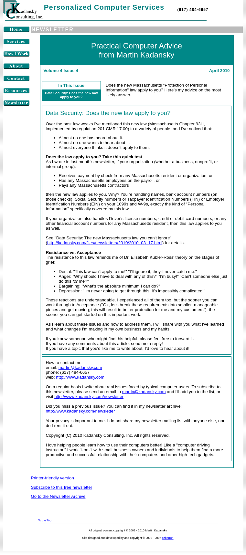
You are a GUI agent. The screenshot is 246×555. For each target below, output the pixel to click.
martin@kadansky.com (80, 367)
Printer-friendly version (52, 478)
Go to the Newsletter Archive (58, 496)
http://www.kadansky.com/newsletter (88, 396)
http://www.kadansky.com (80, 377)
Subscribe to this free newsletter (61, 487)
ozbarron (168, 537)
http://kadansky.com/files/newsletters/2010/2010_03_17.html (104, 242)
